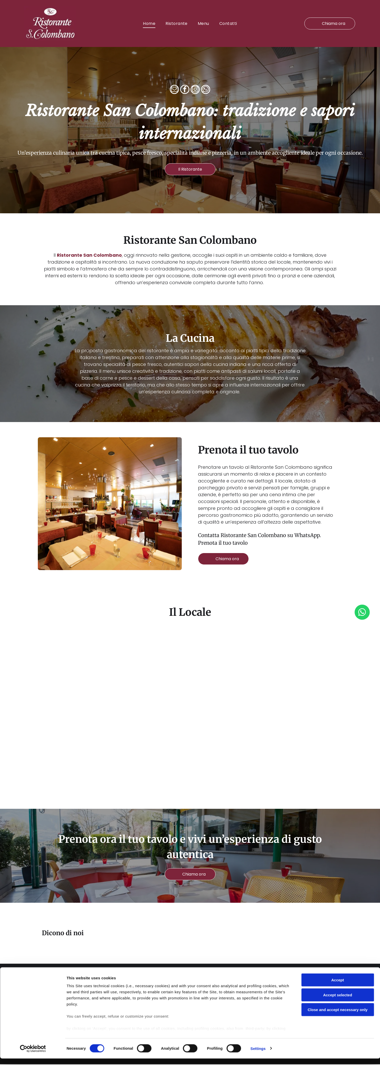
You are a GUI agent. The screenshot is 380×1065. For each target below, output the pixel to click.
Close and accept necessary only (338, 1016)
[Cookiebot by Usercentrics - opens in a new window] (33, 1055)
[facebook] (184, 91)
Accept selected (337, 1001)
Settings (258, 1055)
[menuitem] (149, 23)
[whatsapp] (205, 91)
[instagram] (195, 91)
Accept (337, 986)
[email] (174, 91)
